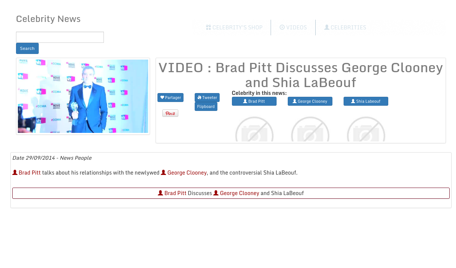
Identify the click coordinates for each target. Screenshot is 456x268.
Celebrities (345, 27)
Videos (293, 27)
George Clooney (184, 172)
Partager (170, 97)
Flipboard (206, 106)
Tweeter (207, 97)
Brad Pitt (26, 172)
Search (27, 48)
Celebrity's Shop (234, 27)
